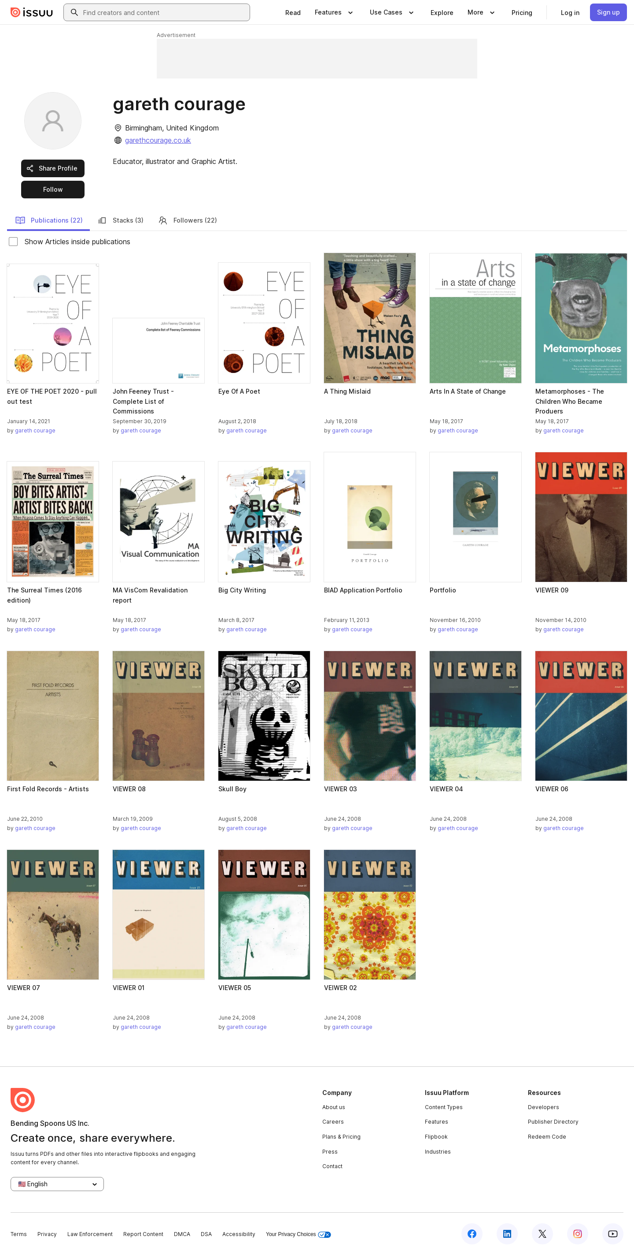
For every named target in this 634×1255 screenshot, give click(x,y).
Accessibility (238, 1234)
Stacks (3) (120, 220)
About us (333, 1107)
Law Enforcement (90, 1234)
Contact (332, 1166)
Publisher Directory (553, 1121)
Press (330, 1151)
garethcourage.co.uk (158, 140)
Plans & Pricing (341, 1136)
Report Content (143, 1234)
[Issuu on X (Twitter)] (542, 1233)
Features (436, 1121)
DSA (206, 1234)
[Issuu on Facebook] (472, 1233)
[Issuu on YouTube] (612, 1233)
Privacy (47, 1234)
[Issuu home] (31, 12)
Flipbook (436, 1136)
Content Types (444, 1107)
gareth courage (35, 430)
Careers (333, 1121)
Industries (438, 1151)
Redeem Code (547, 1136)
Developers (543, 1107)
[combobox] (164, 12)
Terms (19, 1234)
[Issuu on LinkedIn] (507, 1233)
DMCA (182, 1234)
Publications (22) (49, 220)
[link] (293, 12)
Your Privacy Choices (298, 1234)
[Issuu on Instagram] (577, 1233)
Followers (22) (187, 220)
